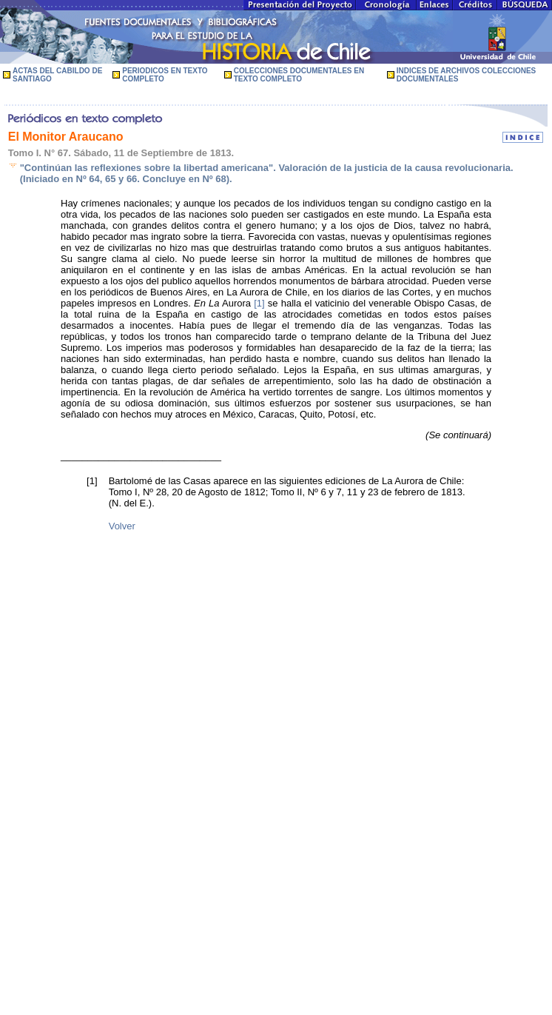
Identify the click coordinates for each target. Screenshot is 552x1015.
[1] (259, 303)
